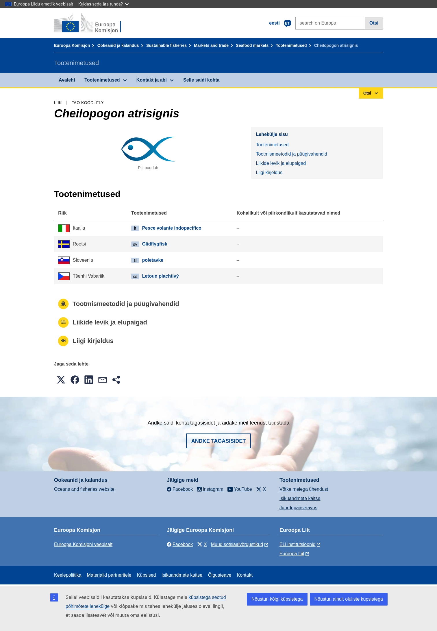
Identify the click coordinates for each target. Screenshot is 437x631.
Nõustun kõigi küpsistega (277, 599)
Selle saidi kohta (201, 80)
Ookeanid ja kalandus (118, 45)
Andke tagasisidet (218, 441)
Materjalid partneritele (109, 575)
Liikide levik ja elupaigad (281, 163)
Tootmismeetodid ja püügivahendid (291, 154)
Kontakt (245, 575)
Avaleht (67, 80)
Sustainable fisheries (166, 45)
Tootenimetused (291, 45)
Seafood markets (252, 45)
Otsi (373, 23)
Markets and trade (211, 45)
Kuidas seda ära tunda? (103, 3)
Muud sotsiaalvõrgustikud (237, 544)
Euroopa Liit (291, 553)
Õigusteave (219, 575)
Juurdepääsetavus (298, 507)
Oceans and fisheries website (84, 489)
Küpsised (146, 575)
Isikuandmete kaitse (299, 498)
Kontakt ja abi (151, 80)
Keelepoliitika (67, 575)
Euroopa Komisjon (72, 45)
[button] (61, 379)
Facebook (180, 544)
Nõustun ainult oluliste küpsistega (348, 599)
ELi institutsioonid (297, 544)
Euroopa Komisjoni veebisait (83, 544)
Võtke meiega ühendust (303, 489)
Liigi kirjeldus (269, 172)
